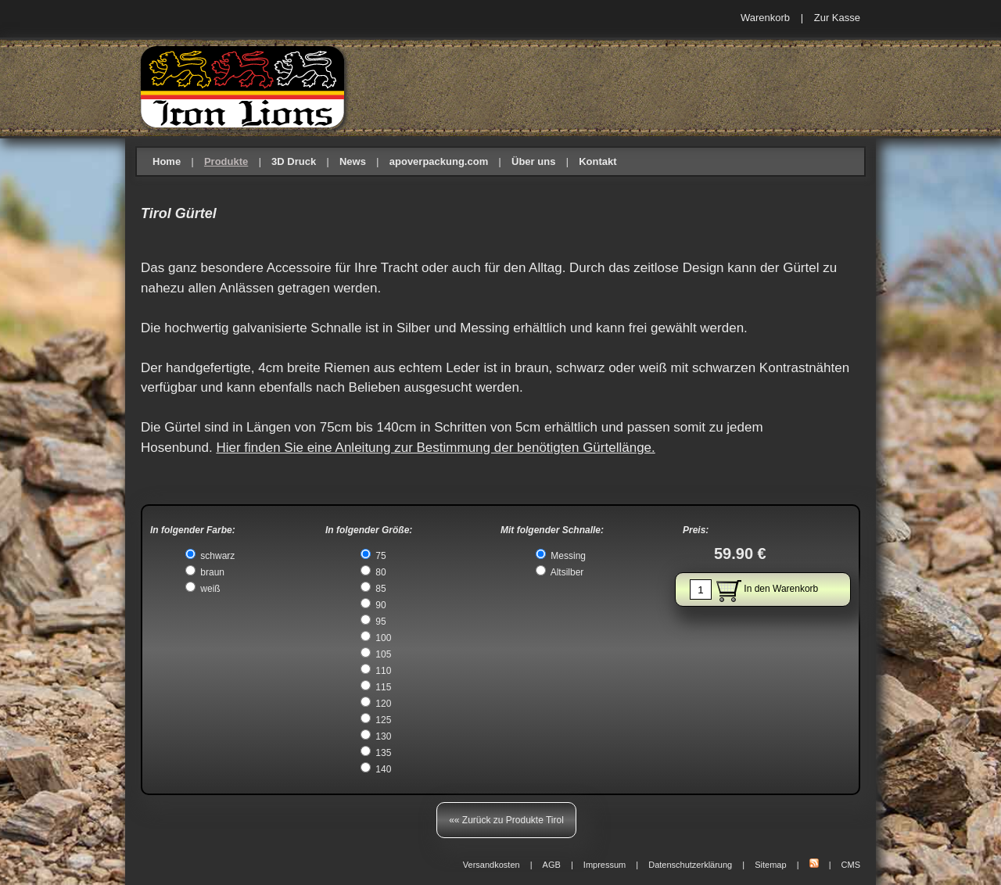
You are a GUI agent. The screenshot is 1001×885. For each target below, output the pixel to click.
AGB (552, 864)
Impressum (604, 864)
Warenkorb (765, 17)
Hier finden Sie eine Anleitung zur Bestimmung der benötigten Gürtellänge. (435, 447)
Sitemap (770, 864)
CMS (850, 864)
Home (166, 161)
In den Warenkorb (754, 589)
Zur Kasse (837, 17)
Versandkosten (491, 864)
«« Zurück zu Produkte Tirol (506, 820)
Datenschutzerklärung (690, 864)
